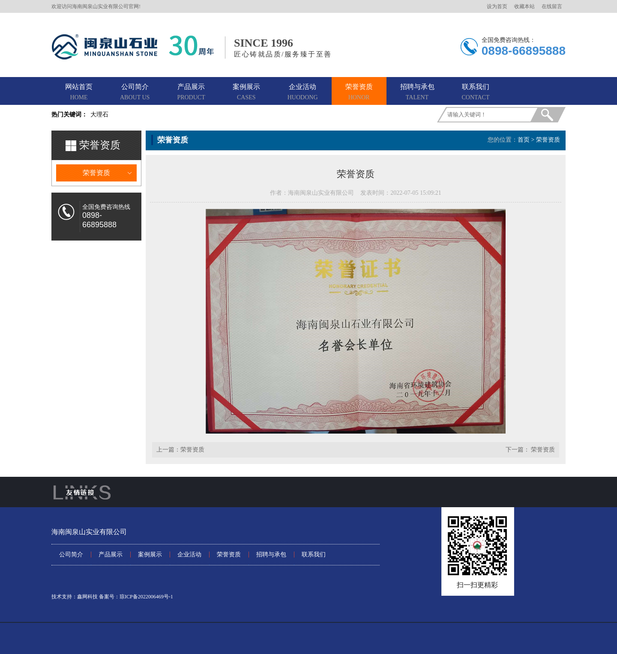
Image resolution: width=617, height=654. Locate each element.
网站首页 (79, 92)
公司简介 (135, 92)
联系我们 (476, 92)
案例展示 (246, 92)
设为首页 (497, 6)
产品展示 (191, 92)
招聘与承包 (417, 92)
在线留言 (552, 6)
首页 (524, 140)
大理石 (99, 114)
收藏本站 (524, 6)
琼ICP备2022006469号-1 (146, 597)
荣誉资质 (359, 92)
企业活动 (303, 92)
